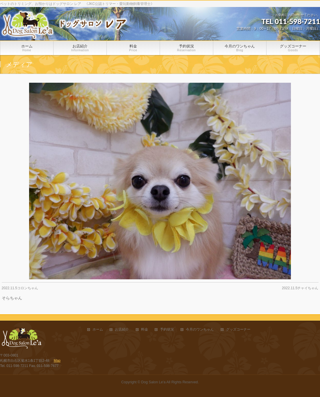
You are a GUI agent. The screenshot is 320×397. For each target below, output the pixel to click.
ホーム (98, 329)
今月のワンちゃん (200, 329)
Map (57, 361)
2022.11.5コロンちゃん (20, 288)
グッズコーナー (238, 329)
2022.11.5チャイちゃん (300, 288)
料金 (144, 329)
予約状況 (167, 329)
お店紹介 (122, 329)
